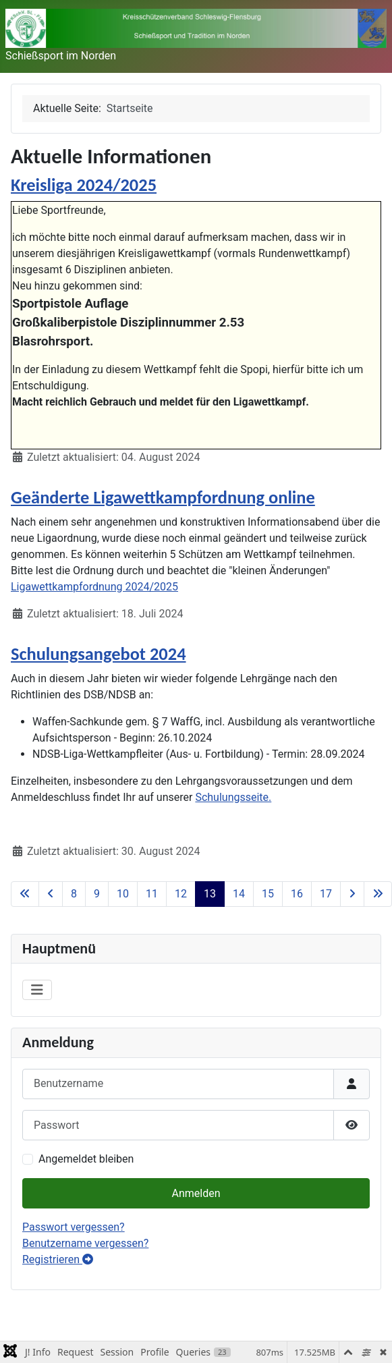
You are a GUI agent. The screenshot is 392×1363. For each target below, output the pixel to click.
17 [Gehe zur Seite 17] (326, 893)
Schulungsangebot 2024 (98, 654)
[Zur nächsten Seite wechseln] (352, 894)
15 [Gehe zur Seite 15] (268, 893)
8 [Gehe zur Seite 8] (74, 893)
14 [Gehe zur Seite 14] (239, 893)
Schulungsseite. (233, 797)
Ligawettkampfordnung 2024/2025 (94, 586)
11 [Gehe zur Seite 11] (152, 893)
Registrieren (57, 1259)
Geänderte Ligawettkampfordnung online (163, 497)
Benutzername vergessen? (85, 1243)
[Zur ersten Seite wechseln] (25, 894)
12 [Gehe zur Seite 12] (181, 893)
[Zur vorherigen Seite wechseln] (50, 894)
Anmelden (195, 1193)
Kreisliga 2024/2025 (84, 185)
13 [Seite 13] (210, 893)
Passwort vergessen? (73, 1227)
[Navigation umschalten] (37, 990)
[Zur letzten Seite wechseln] (378, 894)
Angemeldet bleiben (86, 1158)
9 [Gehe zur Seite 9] (97, 893)
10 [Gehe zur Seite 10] (123, 893)
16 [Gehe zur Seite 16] (297, 893)
